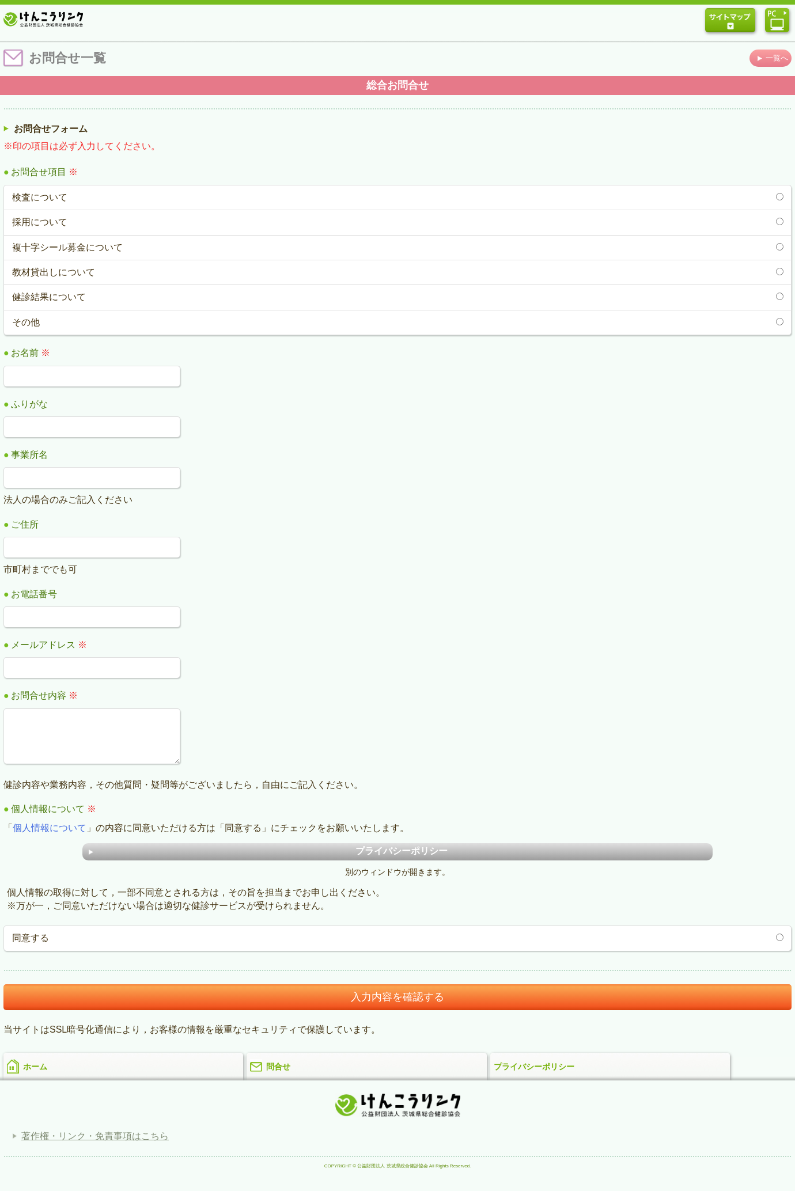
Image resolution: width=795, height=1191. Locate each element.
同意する (30, 946)
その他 (26, 322)
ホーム (35, 1075)
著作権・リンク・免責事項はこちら (95, 1145)
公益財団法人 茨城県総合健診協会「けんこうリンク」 (43, 18)
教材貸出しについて (53, 272)
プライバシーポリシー (534, 1075)
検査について (39, 197)
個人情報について (49, 836)
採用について (39, 222)
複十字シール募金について (67, 247)
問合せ (278, 1075)
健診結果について (49, 297)
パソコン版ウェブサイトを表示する (777, 20)
